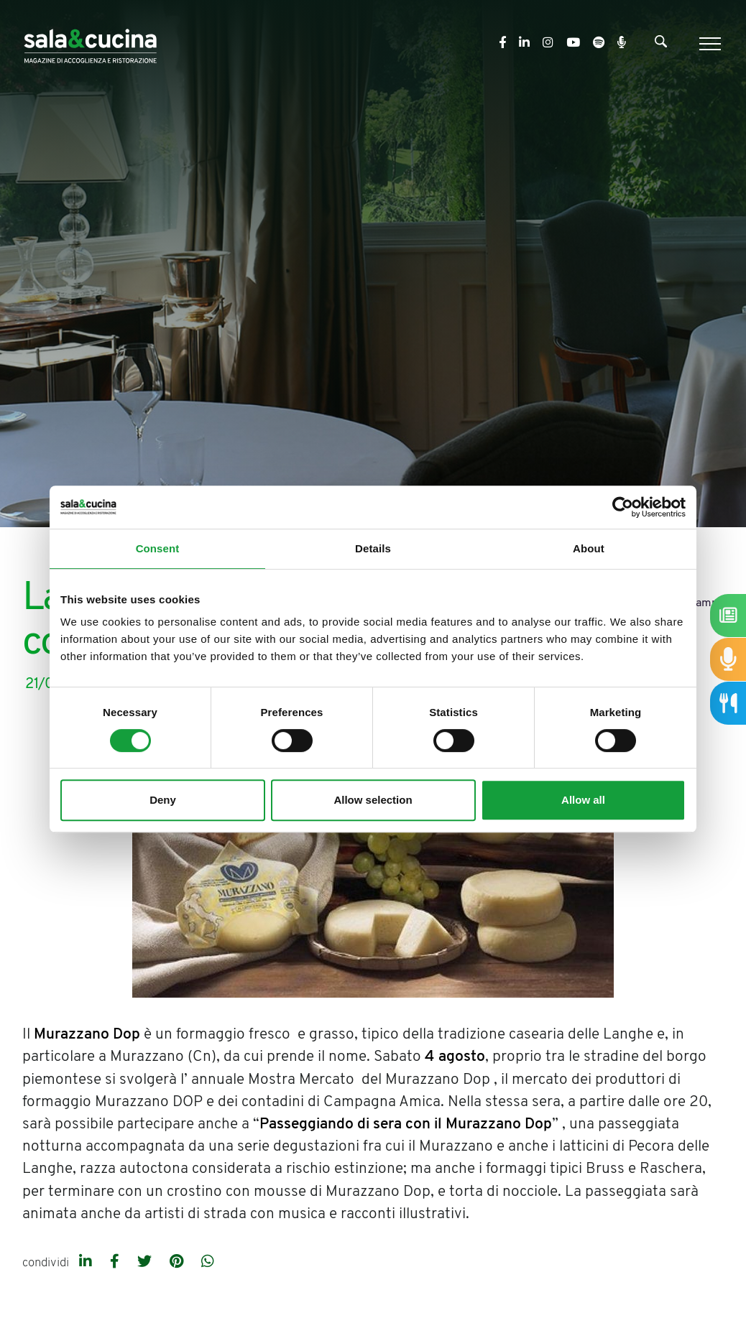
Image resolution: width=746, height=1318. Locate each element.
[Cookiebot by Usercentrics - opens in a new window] (623, 507)
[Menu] (708, 43)
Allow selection (372, 800)
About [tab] (588, 548)
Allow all (583, 800)
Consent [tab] (158, 548)
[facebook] (116, 1263)
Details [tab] (373, 548)
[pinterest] (178, 1263)
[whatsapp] (207, 1263)
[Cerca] (661, 44)
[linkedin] (87, 1263)
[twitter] (146, 1263)
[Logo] (90, 43)
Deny (162, 800)
